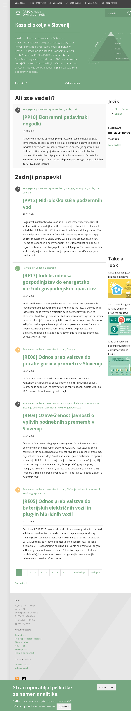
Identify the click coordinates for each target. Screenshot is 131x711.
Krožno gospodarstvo (86, 414)
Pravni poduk (21, 662)
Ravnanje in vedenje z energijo (39, 267)
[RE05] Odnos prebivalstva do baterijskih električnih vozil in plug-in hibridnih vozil (56, 514)
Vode (68, 109)
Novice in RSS (21, 659)
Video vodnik (69, 83)
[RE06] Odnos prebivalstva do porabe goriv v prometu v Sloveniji (56, 363)
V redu (102, 687)
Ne (112, 687)
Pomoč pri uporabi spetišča (28, 651)
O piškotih (64, 706)
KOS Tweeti (110, 144)
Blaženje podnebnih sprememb (56, 414)
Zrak (74, 109)
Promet (61, 349)
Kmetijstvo (81, 188)
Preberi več (21, 83)
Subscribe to (21, 596)
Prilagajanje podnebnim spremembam (43, 109)
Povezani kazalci (22, 677)
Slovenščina (117, 109)
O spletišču (20, 648)
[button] (125, 3)
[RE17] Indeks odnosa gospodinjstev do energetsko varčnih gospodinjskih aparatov (59, 282)
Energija (69, 188)
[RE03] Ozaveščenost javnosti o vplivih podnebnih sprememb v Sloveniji (58, 428)
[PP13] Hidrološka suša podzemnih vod (48, 203)
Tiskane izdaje (21, 655)
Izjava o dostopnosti (24, 666)
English (114, 113)
